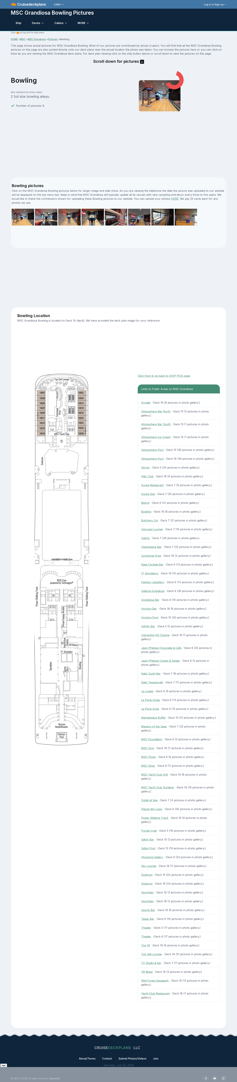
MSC (22, 39)
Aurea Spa (148, 494)
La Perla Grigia (150, 700)
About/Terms (87, 1058)
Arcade (145, 402)
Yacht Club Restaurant (155, 993)
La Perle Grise (150, 709)
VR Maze (147, 971)
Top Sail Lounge (151, 954)
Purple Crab (149, 830)
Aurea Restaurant (152, 485)
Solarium (147, 874)
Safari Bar (147, 839)
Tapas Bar (147, 919)
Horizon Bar (149, 608)
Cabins (59, 23)
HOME (14, 39)
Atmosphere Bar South (156, 424)
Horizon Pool (149, 617)
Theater (146, 927)
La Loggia (147, 691)
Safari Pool (148, 848)
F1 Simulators (149, 573)
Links (57, 4)
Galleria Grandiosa (152, 591)
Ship (18, 23)
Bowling (146, 511)
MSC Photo (148, 757)
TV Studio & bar (151, 963)
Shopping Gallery (152, 857)
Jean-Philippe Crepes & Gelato (160, 660)
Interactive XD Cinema (155, 635)
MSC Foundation (151, 739)
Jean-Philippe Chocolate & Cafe (161, 648)
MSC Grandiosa (37, 39)
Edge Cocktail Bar (152, 564)
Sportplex (147, 892)
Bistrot (145, 502)
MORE (81, 23)
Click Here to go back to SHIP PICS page (164, 375)
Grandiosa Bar (150, 599)
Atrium (145, 467)
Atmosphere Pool (152, 450)
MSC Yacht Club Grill (154, 774)
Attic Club (147, 476)
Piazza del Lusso (151, 809)
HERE (174, 198)
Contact (107, 1058)
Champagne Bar (151, 547)
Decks (36, 23)
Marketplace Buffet (153, 717)
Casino (145, 538)
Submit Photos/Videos (132, 1058)
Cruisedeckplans (31, 4)
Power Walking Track (154, 818)
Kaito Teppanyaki (152, 682)
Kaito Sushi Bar (151, 673)
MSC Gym (147, 748)
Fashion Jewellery (152, 582)
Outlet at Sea (149, 800)
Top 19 (145, 945)
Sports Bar (148, 910)
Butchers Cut (149, 520)
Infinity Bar (148, 626)
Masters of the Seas (154, 726)
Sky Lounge (148, 866)
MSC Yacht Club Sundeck (157, 787)
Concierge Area (151, 555)
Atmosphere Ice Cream (156, 437)
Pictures (53, 39)
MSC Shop (148, 765)
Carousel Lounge (152, 529)
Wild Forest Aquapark (155, 980)
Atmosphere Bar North (155, 411)
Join (155, 1058)
